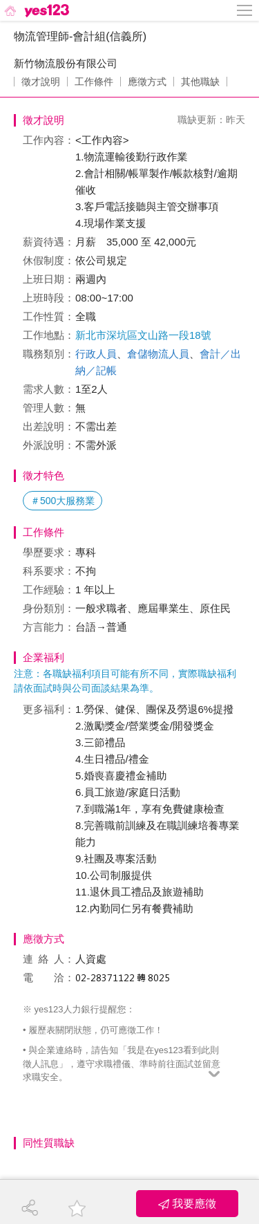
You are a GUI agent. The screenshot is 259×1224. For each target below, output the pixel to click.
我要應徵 (187, 1204)
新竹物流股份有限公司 (65, 63)
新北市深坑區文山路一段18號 (143, 335)
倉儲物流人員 (158, 354)
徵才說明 (40, 81)
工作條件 (94, 81)
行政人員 (96, 354)
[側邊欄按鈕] (245, 10)
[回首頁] (35, 10)
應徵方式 (147, 81)
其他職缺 (200, 81)
